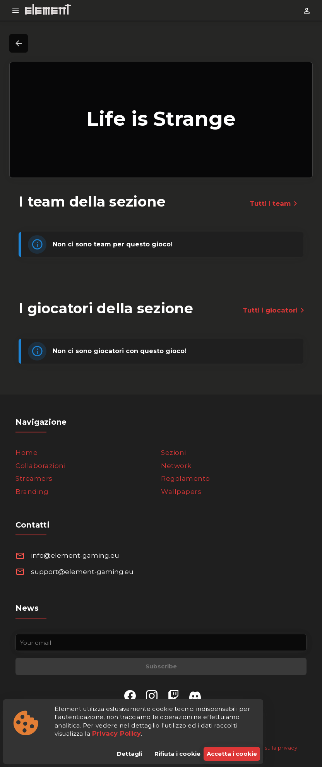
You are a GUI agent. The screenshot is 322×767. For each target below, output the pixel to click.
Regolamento (185, 478)
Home (26, 452)
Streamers (34, 478)
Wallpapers (181, 491)
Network (176, 466)
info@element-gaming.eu (75, 555)
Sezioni (173, 452)
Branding (31, 491)
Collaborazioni (40, 466)
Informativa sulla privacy (265, 748)
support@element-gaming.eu (82, 572)
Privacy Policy (116, 733)
